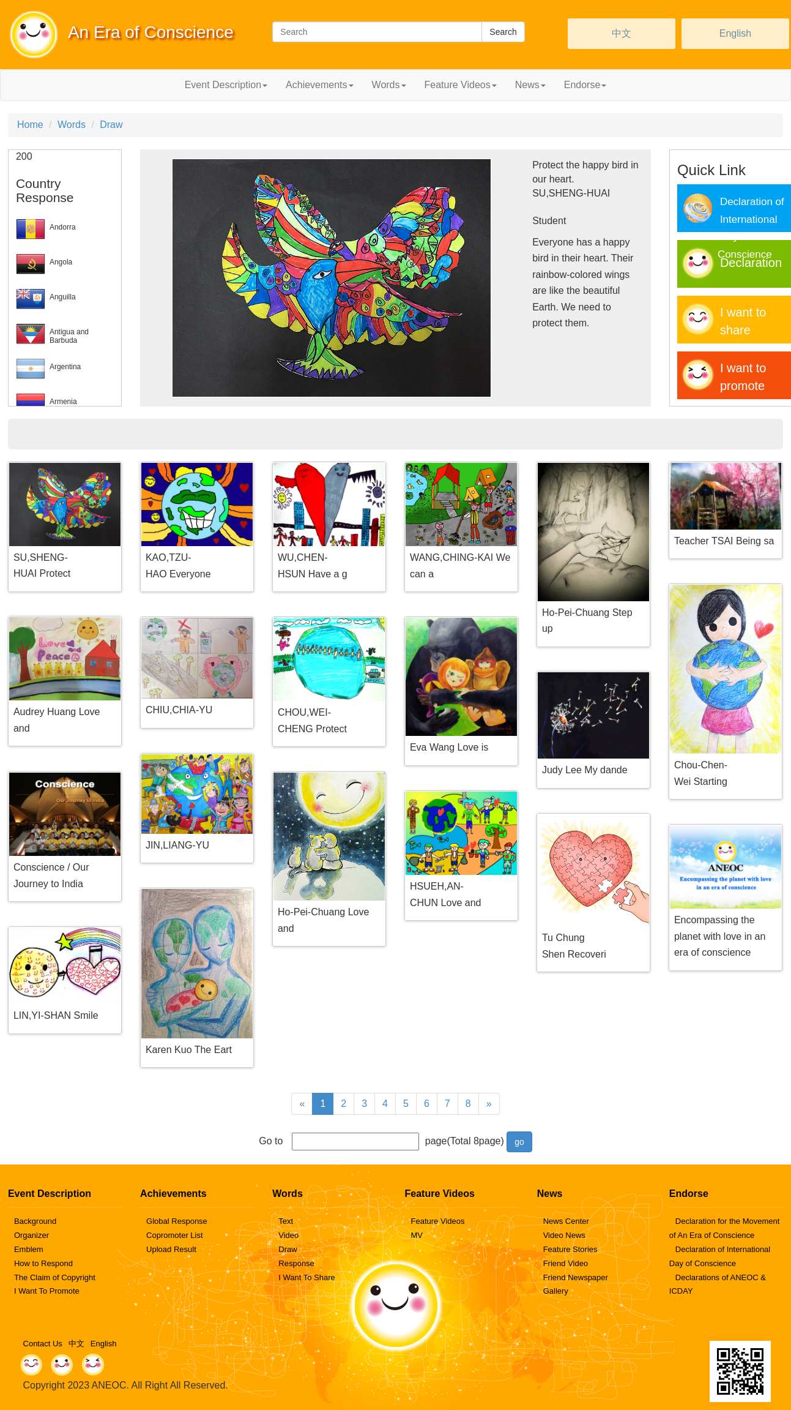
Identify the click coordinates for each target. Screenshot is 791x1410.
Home (30, 124)
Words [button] (389, 85)
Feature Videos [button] (461, 85)
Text (285, 1221)
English (735, 33)
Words (72, 124)
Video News (564, 1235)
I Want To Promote (47, 1291)
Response (296, 1263)
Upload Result (171, 1249)
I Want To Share (306, 1277)
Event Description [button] (226, 85)
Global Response (176, 1221)
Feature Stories (570, 1249)
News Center (566, 1221)
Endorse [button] (585, 85)
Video (288, 1235)
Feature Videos (437, 1221)
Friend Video (565, 1263)
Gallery (555, 1291)
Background (35, 1221)
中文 (621, 33)
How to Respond (43, 1263)
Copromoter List (174, 1235)
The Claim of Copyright (54, 1277)
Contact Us (42, 1343)
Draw (111, 124)
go (519, 1142)
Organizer (31, 1235)
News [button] (530, 85)
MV (416, 1235)
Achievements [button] (320, 85)
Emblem (28, 1249)
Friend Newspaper (575, 1277)
